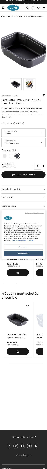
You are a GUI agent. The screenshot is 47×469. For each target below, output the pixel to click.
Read (6, 117)
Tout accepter (23, 253)
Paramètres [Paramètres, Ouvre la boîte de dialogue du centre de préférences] (23, 247)
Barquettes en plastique (16, 16)
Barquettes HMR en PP (36, 16)
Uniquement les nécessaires (34, 213)
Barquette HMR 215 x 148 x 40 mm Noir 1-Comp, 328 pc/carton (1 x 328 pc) (17, 336)
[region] (23, 234)
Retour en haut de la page (23, 437)
